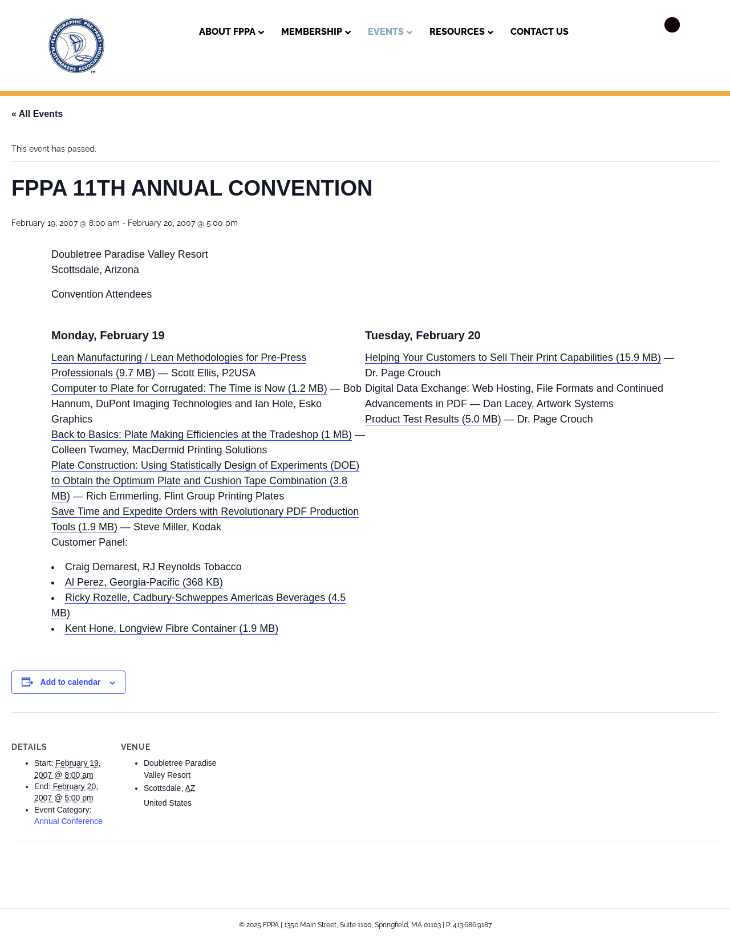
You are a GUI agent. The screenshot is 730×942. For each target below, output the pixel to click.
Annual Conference (68, 821)
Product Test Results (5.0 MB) (433, 419)
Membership (311, 31)
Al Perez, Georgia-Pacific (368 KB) (144, 582)
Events (386, 31)
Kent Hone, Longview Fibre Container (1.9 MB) (171, 628)
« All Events (37, 114)
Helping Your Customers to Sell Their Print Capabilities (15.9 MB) (513, 357)
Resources (457, 31)
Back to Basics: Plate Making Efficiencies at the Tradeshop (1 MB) (201, 434)
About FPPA (227, 31)
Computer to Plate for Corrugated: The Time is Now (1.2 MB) (189, 388)
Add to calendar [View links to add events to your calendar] (70, 682)
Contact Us (539, 31)
